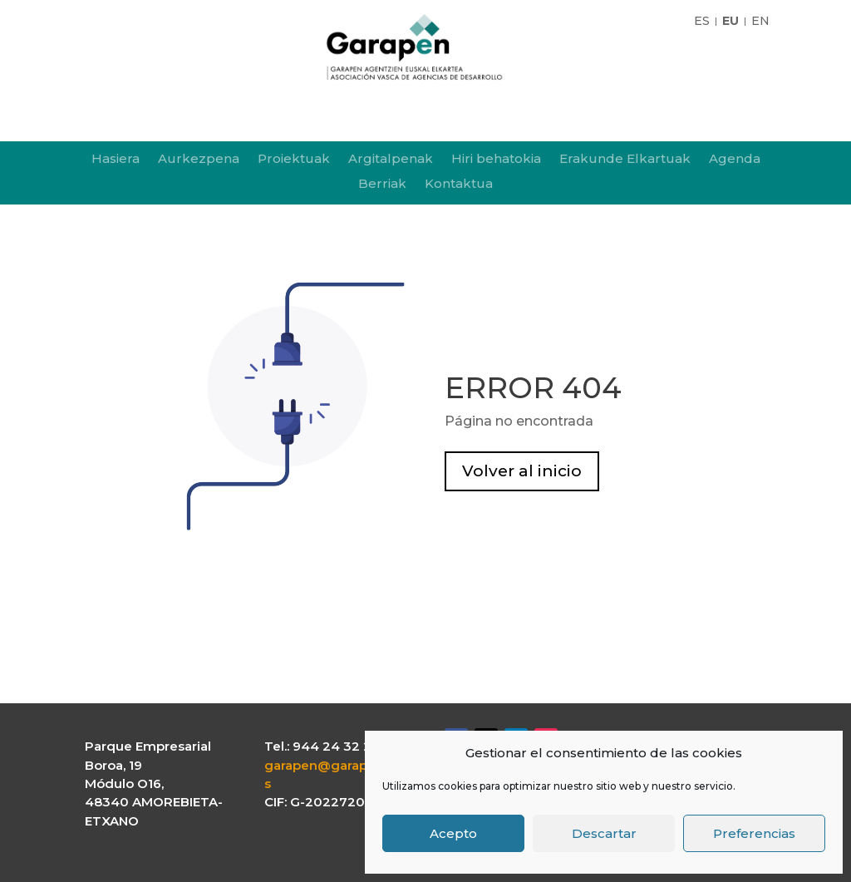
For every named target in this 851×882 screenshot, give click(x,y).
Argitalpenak (390, 159)
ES (702, 21)
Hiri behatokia (496, 159)
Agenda (734, 159)
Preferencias (754, 833)
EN (760, 21)
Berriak (382, 184)
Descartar (604, 833)
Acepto (453, 833)
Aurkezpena (198, 159)
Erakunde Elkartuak (625, 159)
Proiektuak (294, 159)
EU (730, 21)
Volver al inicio (522, 470)
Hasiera (115, 159)
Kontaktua (459, 184)
